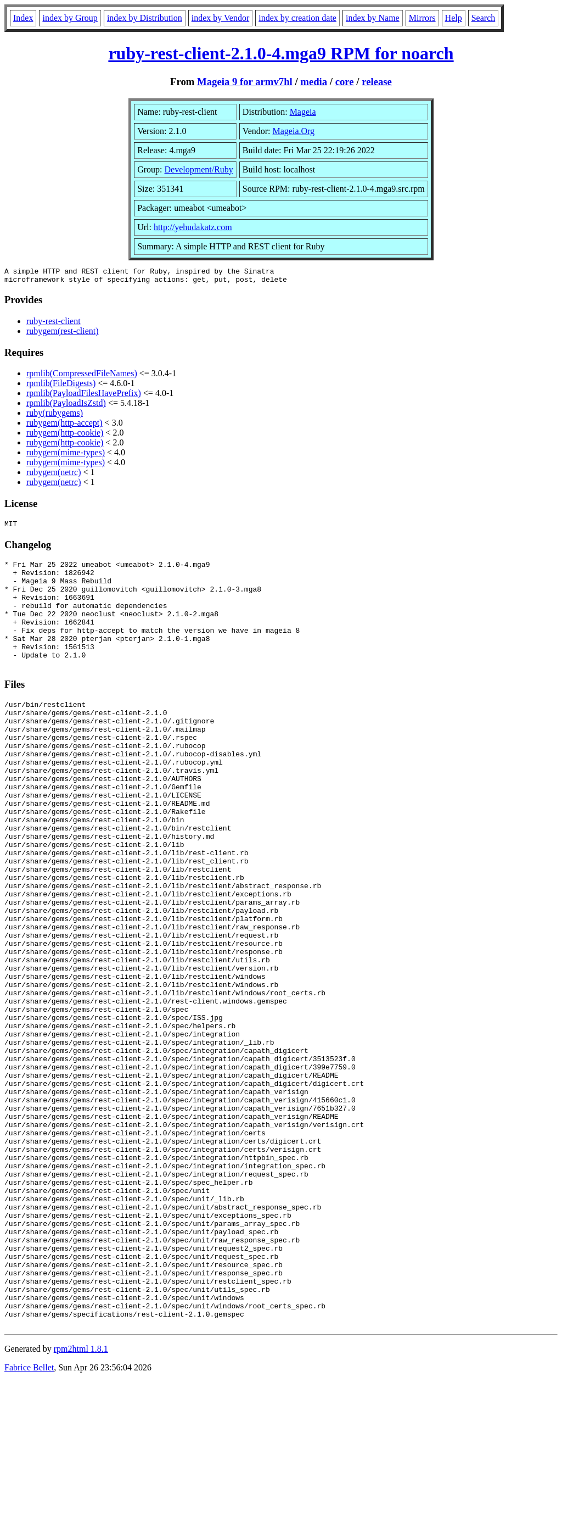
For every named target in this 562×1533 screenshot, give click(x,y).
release (377, 81)
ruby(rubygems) (54, 416)
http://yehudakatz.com (193, 227)
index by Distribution (144, 18)
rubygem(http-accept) (64, 426)
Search (483, 18)
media (313, 81)
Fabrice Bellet (29, 1519)
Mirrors (422, 18)
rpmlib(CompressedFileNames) (81, 376)
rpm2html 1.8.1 (81, 1500)
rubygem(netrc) (53, 475)
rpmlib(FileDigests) (60, 386)
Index (23, 18)
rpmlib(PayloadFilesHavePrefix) (83, 396)
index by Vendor (220, 18)
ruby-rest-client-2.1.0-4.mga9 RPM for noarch (280, 53)
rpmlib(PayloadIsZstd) (66, 406)
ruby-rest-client (53, 324)
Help (453, 18)
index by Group (69, 18)
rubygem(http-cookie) (64, 436)
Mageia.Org (294, 131)
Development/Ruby (199, 169)
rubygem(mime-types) (65, 455)
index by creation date (297, 18)
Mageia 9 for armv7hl (245, 81)
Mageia (303, 111)
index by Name (373, 18)
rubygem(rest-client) (62, 334)
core (344, 81)
